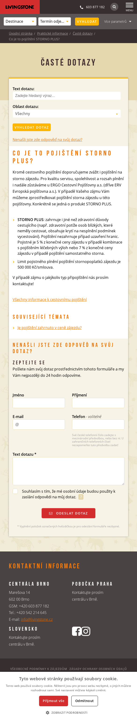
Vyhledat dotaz (31, 127)
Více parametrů (115, 21)
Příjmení (79, 395)
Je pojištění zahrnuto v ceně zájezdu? (50, 327)
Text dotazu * (24, 454)
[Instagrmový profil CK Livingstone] (85, 639)
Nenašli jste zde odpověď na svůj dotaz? (47, 139)
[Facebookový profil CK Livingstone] (76, 639)
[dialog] (68, 696)
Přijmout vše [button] (53, 701)
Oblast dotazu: (26, 106)
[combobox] (20, 21)
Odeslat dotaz (68, 513)
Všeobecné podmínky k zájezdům (38, 669)
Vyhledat (87, 21)
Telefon (86, 416)
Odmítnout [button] (84, 701)
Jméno (18, 395)
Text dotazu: (23, 88)
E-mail (18, 416)
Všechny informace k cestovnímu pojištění (50, 299)
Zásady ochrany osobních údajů (98, 669)
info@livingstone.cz (37, 619)
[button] (68, 712)
